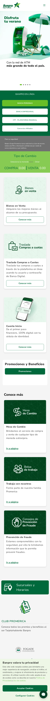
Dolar (37, 162)
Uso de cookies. (19, 680)
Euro (31, 162)
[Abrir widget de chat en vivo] (43, 694)
